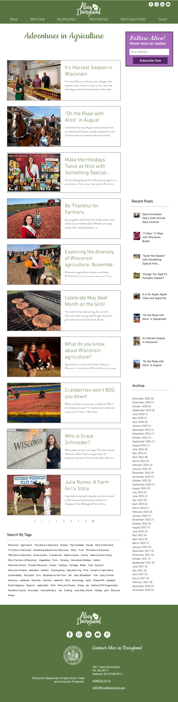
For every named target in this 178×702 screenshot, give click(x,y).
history (97, 560)
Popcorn (30, 585)
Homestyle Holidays (81, 560)
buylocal (99, 565)
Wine (67, 580)
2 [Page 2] (56, 521)
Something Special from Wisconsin (51, 550)
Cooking (68, 590)
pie (87, 585)
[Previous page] (42, 521)
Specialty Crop (74, 570)
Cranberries (55, 555)
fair (70, 575)
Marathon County (17, 590)
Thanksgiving (57, 570)
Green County (40, 555)
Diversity (36, 580)
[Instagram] (156, 4)
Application (42, 585)
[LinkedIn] (162, 4)
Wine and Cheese (66, 585)
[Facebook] (151, 4)
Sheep (80, 585)
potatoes (111, 580)
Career (52, 565)
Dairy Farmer (107, 575)
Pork (85, 570)
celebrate (24, 580)
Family (84, 555)
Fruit (81, 550)
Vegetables (44, 560)
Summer (47, 580)
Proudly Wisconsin (37, 565)
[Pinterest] (107, 634)
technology (78, 580)
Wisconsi (115, 590)
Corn (38, 575)
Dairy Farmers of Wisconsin (22, 560)
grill (106, 590)
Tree (95, 575)
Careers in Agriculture (101, 570)
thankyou (13, 580)
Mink (53, 585)
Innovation (33, 590)
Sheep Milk (98, 580)
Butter (83, 565)
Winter (11, 595)
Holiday (98, 590)
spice (88, 580)
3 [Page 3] (63, 521)
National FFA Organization (104, 585)
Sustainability (15, 575)
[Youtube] (168, 4)
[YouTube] (98, 634)
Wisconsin (13, 545)
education (34, 570)
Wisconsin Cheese (17, 570)
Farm (55, 560)
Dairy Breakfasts (82, 575)
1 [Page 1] (49, 521)
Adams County (71, 555)
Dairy (73, 550)
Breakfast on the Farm (54, 575)
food (90, 565)
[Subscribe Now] (150, 60)
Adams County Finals (101, 555)
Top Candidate (77, 545)
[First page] (34, 521)
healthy (45, 570)
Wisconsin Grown (17, 565)
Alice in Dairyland (104, 545)
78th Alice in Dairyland (19, 555)
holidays (63, 565)
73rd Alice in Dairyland (97, 550)
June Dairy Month (83, 590)
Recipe (89, 545)
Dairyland (29, 575)
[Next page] (86, 521)
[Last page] (93, 521)
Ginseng (64, 560)
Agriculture (26, 545)
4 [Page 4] (71, 521)
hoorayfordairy (48, 590)
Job (60, 590)
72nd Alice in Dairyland (46, 545)
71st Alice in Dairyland (19, 550)
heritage (73, 565)
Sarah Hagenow (16, 585)
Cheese (64, 545)
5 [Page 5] (78, 521)
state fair (58, 580)
